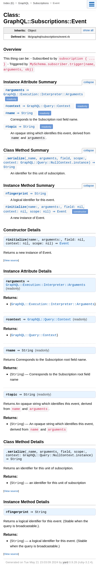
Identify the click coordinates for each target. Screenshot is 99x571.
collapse (89, 81)
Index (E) (9, 3)
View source (11, 261)
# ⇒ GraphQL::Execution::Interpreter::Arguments (43, 92)
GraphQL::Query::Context (50, 321)
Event (65, 244)
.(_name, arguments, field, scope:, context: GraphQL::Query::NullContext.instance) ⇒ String (47, 162)
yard (65, 564)
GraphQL (23, 3)
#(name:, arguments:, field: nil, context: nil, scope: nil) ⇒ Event (44, 209)
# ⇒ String (21, 113)
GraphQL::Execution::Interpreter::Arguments (45, 286)
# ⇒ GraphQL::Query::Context (40, 105)
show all (88, 30)
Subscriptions (41, 3)
